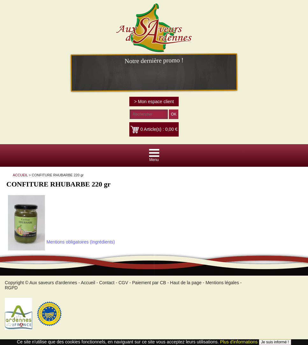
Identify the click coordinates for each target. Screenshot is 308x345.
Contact (106, 282)
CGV (123, 282)
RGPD (11, 287)
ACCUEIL (20, 175)
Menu (154, 160)
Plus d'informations (239, 341)
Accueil (88, 282)
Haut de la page (186, 282)
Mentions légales (222, 282)
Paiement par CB (149, 282)
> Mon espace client (154, 101)
